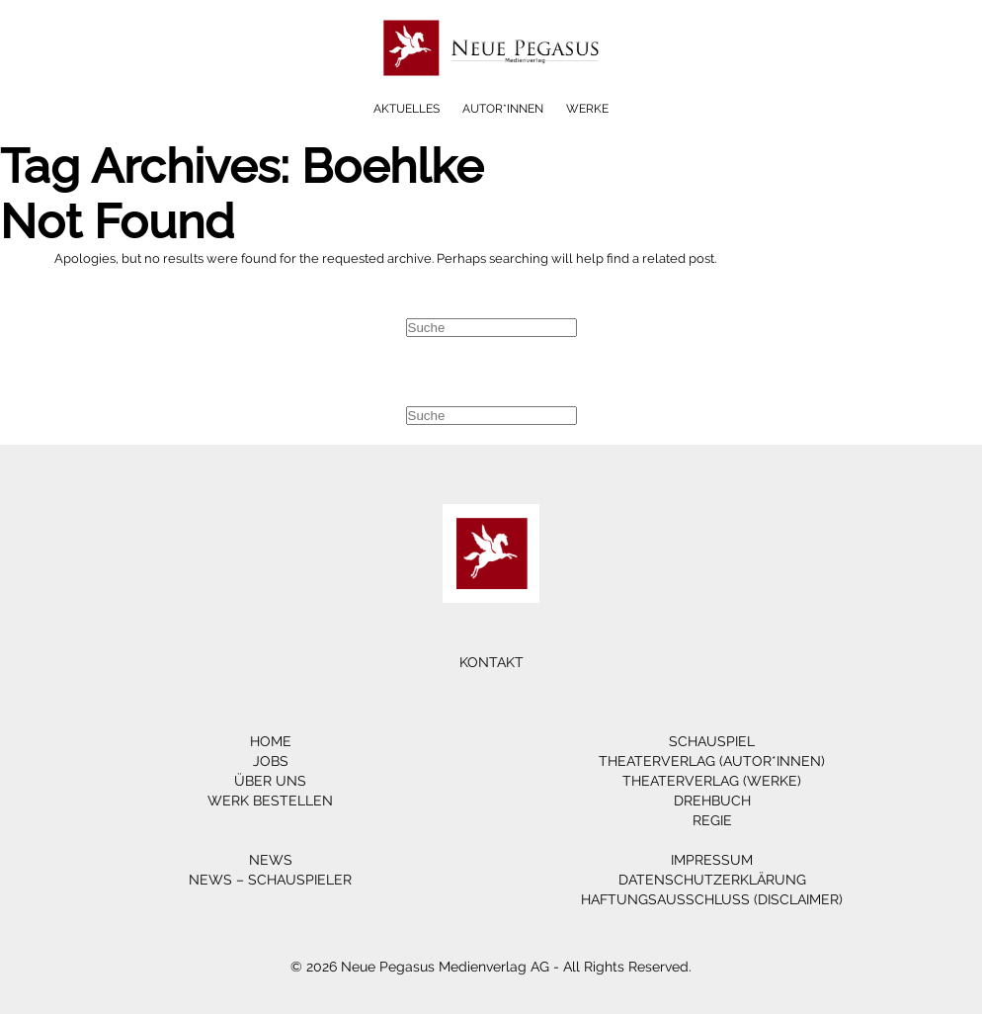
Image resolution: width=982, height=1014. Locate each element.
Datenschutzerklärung (712, 879)
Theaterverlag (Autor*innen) (712, 761)
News (270, 860)
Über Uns (270, 781)
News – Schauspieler (270, 879)
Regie (712, 820)
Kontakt (491, 662)
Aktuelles (406, 109)
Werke (587, 109)
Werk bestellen (270, 800)
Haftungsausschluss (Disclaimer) (712, 899)
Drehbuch (712, 800)
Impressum (712, 860)
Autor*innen (502, 109)
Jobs (270, 761)
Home (270, 741)
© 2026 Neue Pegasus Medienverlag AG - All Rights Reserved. (491, 966)
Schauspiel (712, 741)
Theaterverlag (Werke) (711, 781)
